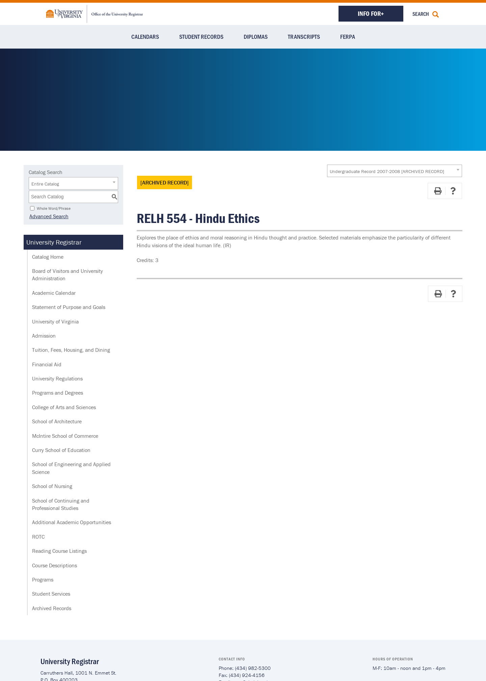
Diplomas (256, 36)
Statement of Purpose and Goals (68, 307)
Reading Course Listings (59, 550)
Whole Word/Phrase (54, 207)
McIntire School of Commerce (65, 435)
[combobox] (394, 171)
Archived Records (51, 608)
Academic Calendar (54, 292)
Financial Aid (46, 364)
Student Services (51, 593)
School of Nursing (52, 486)
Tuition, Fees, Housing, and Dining (71, 349)
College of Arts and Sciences (64, 407)
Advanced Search (48, 216)
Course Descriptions (54, 565)
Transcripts (304, 36)
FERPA (347, 36)
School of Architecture (57, 421)
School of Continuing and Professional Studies (60, 504)
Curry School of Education (61, 450)
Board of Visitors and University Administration (67, 274)
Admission (44, 335)
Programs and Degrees (57, 392)
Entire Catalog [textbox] (45, 184)
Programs (42, 579)
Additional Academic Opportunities (71, 522)
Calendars (145, 36)
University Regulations (57, 378)
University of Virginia (55, 321)
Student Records (201, 36)
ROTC (38, 536)
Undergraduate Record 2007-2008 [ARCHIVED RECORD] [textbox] (387, 171)
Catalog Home (47, 256)
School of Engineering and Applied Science (71, 468)
